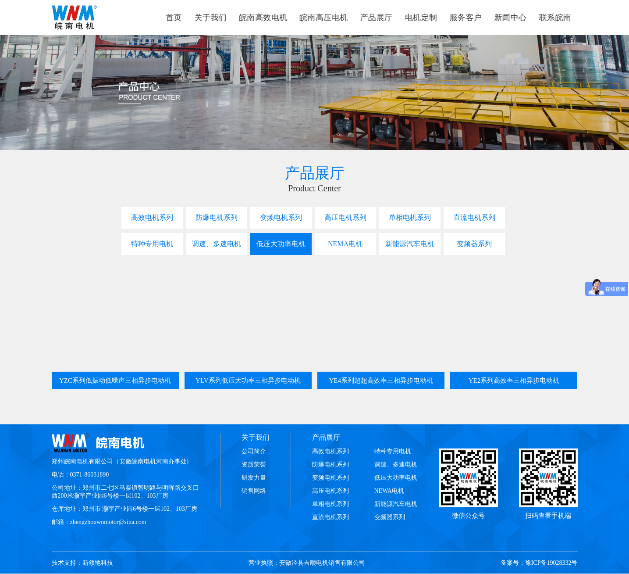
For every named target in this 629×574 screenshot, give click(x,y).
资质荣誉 (254, 464)
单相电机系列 (410, 217)
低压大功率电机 (281, 244)
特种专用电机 (152, 244)
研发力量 (254, 477)
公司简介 (254, 451)
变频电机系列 (281, 217)
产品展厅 (326, 437)
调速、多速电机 (216, 244)
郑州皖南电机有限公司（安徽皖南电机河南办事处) (120, 461)
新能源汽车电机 (409, 244)
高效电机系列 (152, 217)
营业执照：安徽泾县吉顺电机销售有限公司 (307, 563)
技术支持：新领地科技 (82, 563)
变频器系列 (474, 244)
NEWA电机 (389, 491)
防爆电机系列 (216, 217)
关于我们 (256, 437)
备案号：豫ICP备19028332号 (539, 563)
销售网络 (254, 491)
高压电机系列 (345, 217)
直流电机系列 (474, 217)
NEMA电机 (345, 244)
